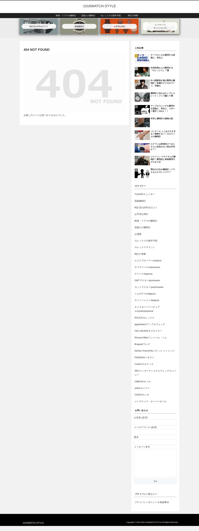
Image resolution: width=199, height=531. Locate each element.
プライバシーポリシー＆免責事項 (152, 507)
